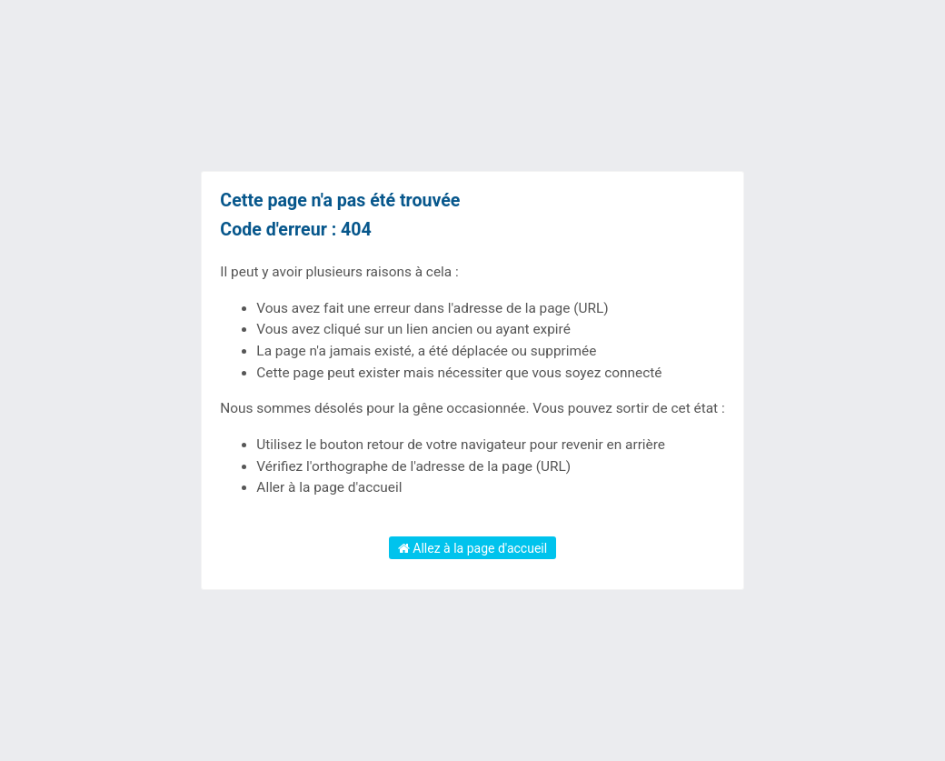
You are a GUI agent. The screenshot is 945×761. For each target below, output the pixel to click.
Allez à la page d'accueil (472, 548)
